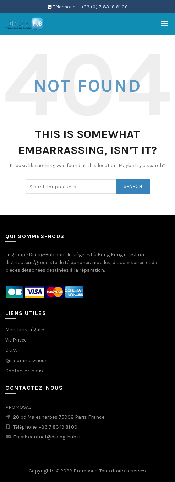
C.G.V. (11, 350)
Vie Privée (16, 340)
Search (133, 186)
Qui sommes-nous (26, 360)
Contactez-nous (24, 371)
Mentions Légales (25, 330)
